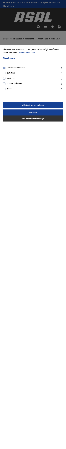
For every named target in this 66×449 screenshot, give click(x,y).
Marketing (11, 78)
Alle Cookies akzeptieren (33, 105)
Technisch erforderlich (16, 67)
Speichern (33, 112)
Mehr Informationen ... (28, 52)
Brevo (9, 88)
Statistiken (11, 73)
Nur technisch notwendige (33, 118)
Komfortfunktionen (14, 83)
